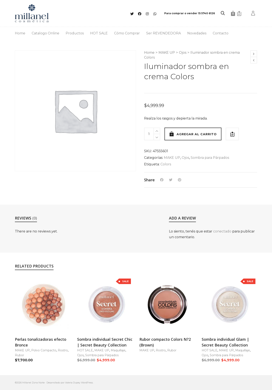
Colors (165, 164)
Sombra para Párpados (210, 158)
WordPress (87, 382)
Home (149, 53)
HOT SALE (85, 350)
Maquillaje (118, 350)
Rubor (19, 355)
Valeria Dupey (72, 382)
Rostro (63, 350)
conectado (222, 231)
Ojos (182, 53)
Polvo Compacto (43, 350)
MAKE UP (167, 53)
